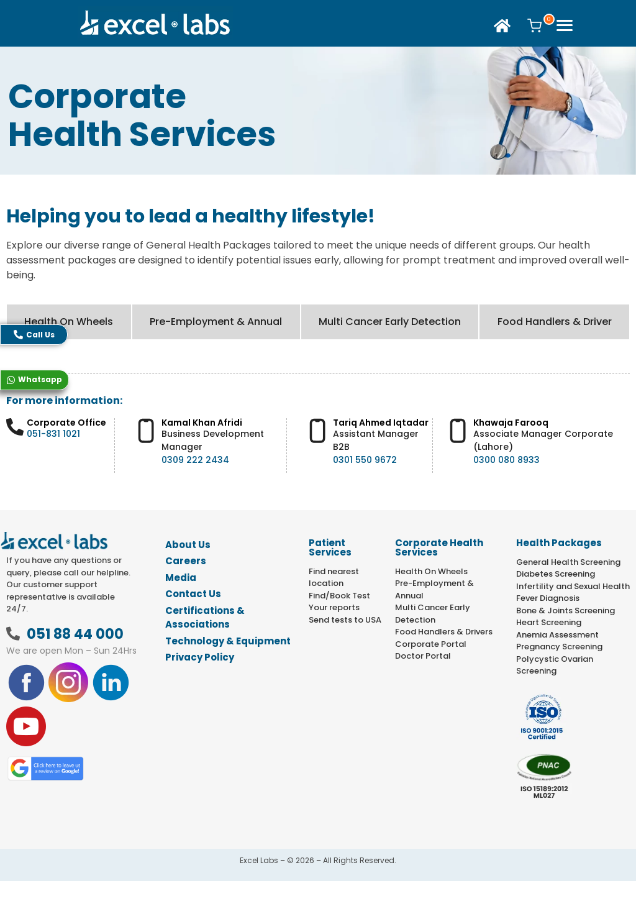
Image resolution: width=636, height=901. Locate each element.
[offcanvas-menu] (564, 26)
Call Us (34, 334)
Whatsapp (34, 379)
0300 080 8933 (506, 460)
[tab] (69, 321)
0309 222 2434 (195, 460)
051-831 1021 (53, 434)
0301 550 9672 (365, 460)
